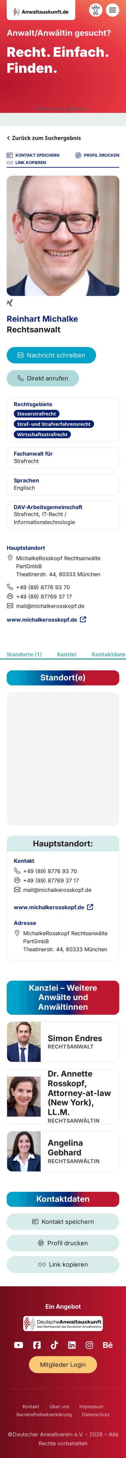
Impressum (91, 1406)
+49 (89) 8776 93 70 (43, 587)
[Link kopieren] (63, 1264)
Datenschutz (96, 1414)
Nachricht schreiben (51, 355)
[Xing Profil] (10, 303)
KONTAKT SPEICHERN (33, 155)
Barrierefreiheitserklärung (44, 1414)
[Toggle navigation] (112, 10)
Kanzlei (67, 654)
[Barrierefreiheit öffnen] (95, 10)
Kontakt (31, 1406)
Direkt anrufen (42, 378)
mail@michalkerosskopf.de (50, 606)
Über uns (59, 1406)
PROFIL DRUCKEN (97, 155)
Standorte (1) (24, 654)
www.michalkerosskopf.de (46, 619)
